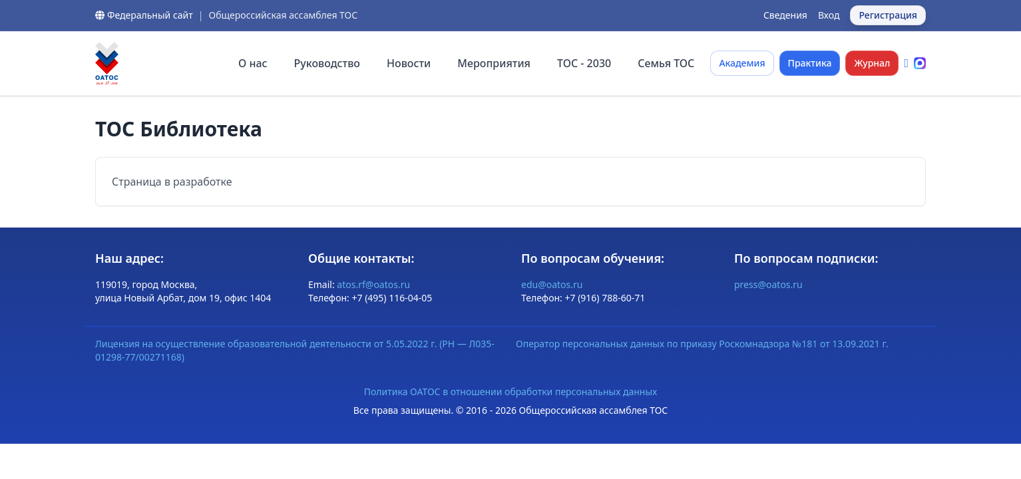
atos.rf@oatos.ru (373, 284)
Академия (742, 63)
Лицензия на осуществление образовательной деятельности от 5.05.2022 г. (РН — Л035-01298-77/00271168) (295, 350)
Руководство (327, 63)
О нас (253, 63)
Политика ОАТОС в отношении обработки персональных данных (510, 391)
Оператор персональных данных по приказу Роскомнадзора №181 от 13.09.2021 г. (702, 343)
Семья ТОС (666, 63)
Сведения (785, 15)
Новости (409, 63)
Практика (810, 63)
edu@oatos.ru (551, 284)
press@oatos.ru (768, 284)
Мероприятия (493, 63)
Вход (829, 15)
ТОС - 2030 (584, 63)
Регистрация (888, 15)
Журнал (872, 63)
